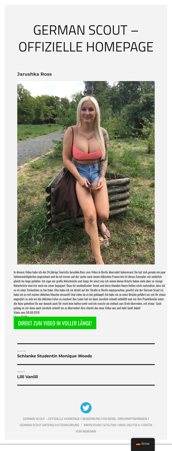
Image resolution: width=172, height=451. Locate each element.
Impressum (92, 425)
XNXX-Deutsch (129, 425)
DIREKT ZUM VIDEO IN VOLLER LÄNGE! (55, 323)
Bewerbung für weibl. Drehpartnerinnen (115, 418)
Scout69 (109, 425)
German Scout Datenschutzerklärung (49, 425)
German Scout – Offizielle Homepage (86, 38)
